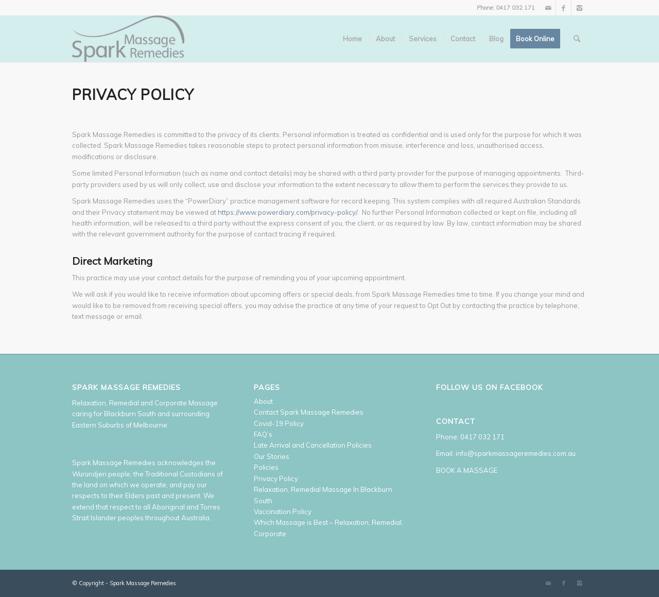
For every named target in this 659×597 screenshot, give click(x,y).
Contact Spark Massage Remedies (308, 412)
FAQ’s (263, 434)
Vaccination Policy (282, 511)
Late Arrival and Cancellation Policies (313, 445)
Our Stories (271, 456)
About (263, 401)
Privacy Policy (276, 478)
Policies (266, 467)
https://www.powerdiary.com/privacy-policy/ (287, 212)
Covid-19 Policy (279, 423)
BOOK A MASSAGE (466, 470)
